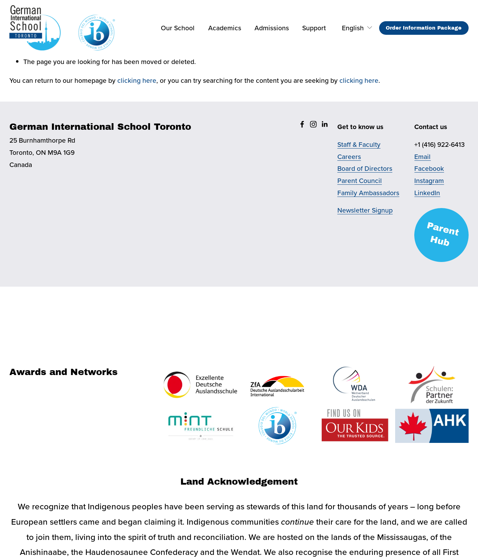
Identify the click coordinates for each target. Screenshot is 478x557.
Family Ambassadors (368, 193)
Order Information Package (424, 28)
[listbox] (352, 28)
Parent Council (359, 180)
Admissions (271, 28)
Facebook (429, 168)
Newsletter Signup (365, 210)
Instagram (429, 180)
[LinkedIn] (324, 124)
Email (422, 156)
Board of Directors (364, 168)
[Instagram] (313, 124)
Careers (349, 156)
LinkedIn (427, 193)
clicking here (136, 80)
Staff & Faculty (359, 144)
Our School (178, 28)
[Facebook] (302, 124)
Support (314, 28)
